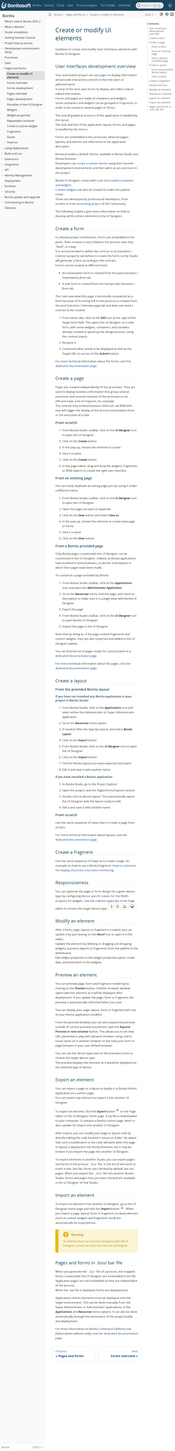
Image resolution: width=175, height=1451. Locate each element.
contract (104, 251)
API (7, 170)
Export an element (159, 98)
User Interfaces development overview (158, 31)
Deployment (13, 181)
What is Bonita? (14, 27)
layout (64, 120)
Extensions (12, 159)
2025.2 (149, 14)
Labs (70, 5)
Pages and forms (15, 68)
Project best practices (19, 43)
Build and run (13, 154)
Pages (59, 387)
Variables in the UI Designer (25, 104)
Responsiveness (158, 85)
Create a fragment (159, 80)
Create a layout (157, 65)
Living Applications (17, 148)
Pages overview (17, 93)
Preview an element (160, 93)
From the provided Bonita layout (162, 71)
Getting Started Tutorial (20, 38)
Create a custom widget (22, 126)
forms (92, 89)
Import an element (160, 102)
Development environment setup (22, 50)
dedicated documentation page (76, 656)
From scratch (159, 46)
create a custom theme (92, 163)
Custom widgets (66, 190)
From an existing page (161, 52)
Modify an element (160, 89)
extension (127, 168)
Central (48, 5)
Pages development (19, 99)
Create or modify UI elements (20, 75)
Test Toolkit (107, 5)
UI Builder (124, 5)
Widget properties (18, 115)
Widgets (12, 110)
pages (103, 75)
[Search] (150, 5)
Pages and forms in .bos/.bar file (160, 108)
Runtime (10, 186)
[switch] (170, 5)
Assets (11, 137)
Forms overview (17, 83)
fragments (126, 103)
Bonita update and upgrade (22, 197)
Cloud (60, 5)
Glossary (10, 208)
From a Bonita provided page (160, 59)
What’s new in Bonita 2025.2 (23, 21)
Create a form (157, 38)
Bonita (37, 5)
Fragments (14, 131)
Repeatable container (21, 121)
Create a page (157, 42)
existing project (90, 204)
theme (83, 129)
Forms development (20, 88)
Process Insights (86, 5)
